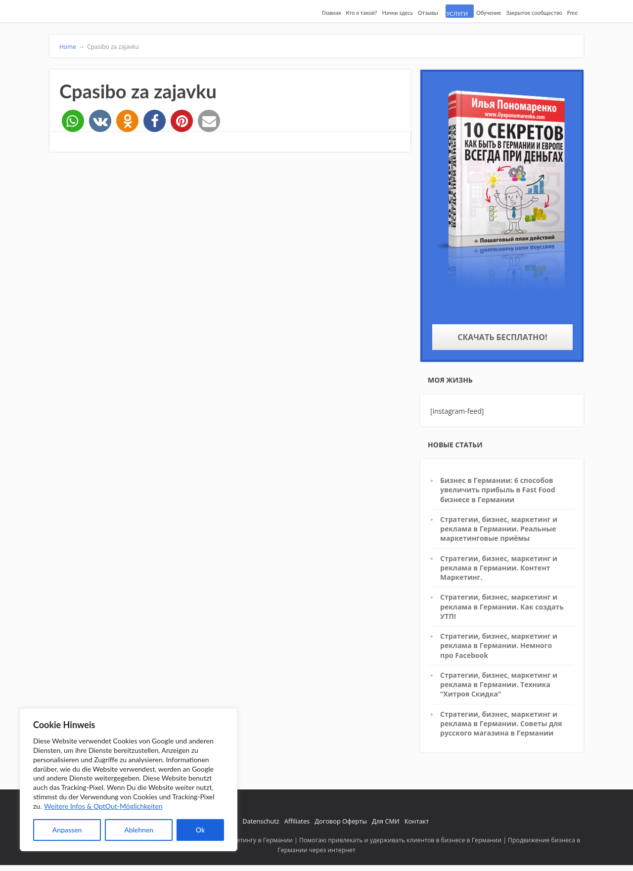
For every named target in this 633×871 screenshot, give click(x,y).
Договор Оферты (341, 821)
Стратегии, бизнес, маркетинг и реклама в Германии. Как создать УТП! (502, 606)
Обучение (488, 12)
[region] (128, 779)
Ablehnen (138, 830)
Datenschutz (260, 821)
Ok (200, 830)
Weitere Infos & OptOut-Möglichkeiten (103, 806)
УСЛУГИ (457, 13)
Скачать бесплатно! (502, 337)
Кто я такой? (361, 12)
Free (572, 12)
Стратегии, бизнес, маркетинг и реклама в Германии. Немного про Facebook (498, 645)
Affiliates (297, 821)
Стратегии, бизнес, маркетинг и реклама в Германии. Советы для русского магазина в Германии (501, 723)
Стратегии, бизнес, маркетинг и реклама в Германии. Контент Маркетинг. (498, 568)
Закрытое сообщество (534, 12)
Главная (331, 12)
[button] (73, 121)
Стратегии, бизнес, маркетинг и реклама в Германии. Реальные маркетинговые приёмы (498, 529)
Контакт (417, 821)
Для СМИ (386, 821)
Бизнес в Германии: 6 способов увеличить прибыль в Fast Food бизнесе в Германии (497, 490)
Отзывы (428, 12)
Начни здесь (397, 12)
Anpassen (67, 830)
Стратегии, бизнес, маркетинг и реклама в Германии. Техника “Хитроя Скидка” (498, 684)
